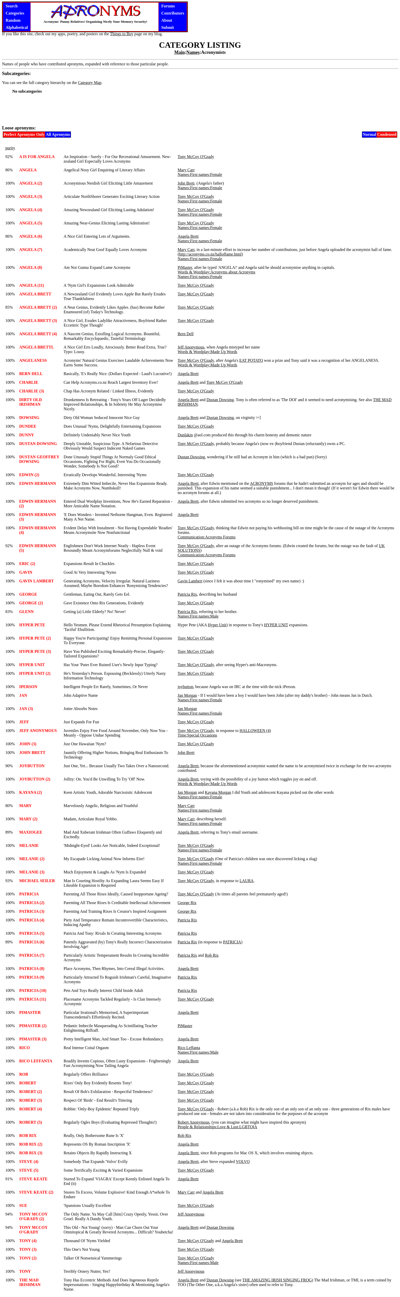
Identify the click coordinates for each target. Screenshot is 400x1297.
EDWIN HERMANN (37, 483)
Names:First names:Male (198, 616)
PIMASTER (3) (32, 1039)
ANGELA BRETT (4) (38, 334)
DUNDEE (27, 426)
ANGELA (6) (30, 236)
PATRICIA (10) (32, 990)
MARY (25, 805)
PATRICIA (29, 894)
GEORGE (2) (31, 603)
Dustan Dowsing (220, 400)
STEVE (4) (28, 1161)
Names (192, 52)
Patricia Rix (187, 594)
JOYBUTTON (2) (34, 779)
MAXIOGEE (30, 832)
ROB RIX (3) (30, 1153)
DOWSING (29, 417)
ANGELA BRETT (35, 294)
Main (179, 52)
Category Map (89, 82)
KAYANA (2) (30, 792)
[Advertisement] (200, 109)
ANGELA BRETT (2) (38, 307)
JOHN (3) (27, 744)
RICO (24, 1048)
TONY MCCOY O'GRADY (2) (33, 1216)
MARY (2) (28, 819)
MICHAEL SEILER (37, 881)
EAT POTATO (251, 360)
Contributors (172, 13)
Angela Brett (188, 236)
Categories (15, 13)
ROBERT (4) (30, 1109)
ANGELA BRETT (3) (38, 320)
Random (13, 20)
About (166, 20)
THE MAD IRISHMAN (30, 1282)
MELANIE (29, 845)
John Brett (186, 183)
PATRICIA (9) (31, 977)
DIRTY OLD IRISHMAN (30, 402)
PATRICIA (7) (31, 955)
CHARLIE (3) (31, 391)
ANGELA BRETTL (36, 347)
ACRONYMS (261, 483)
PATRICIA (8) (31, 968)
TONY (25, 1271)
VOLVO (243, 1161)
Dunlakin (185, 435)
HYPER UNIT (276, 625)
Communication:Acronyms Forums (206, 537)
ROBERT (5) (30, 1122)
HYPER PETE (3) (35, 651)
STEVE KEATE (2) (36, 1192)
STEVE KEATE (33, 1179)
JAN (23, 695)
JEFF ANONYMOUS (38, 730)
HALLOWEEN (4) (255, 730)
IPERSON (28, 686)
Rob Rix (212, 955)
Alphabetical (17, 27)
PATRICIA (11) (32, 999)
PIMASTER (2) (32, 1026)
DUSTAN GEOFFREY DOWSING (39, 459)
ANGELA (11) (31, 285)
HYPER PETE (32, 625)
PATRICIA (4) (31, 920)
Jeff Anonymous (191, 347)
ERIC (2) (27, 563)
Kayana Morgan (218, 792)
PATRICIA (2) (31, 902)
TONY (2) (27, 1258)
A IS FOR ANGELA (37, 156)
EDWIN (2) (29, 475)
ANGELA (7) (30, 249)
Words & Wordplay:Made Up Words (207, 352)
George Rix (187, 902)
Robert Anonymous (193, 1122)
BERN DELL (31, 373)
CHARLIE (28, 382)
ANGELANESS (33, 360)
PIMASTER (30, 1012)
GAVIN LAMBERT (36, 581)
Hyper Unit (217, 625)
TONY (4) (27, 1241)
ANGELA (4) (30, 210)
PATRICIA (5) (31, 933)
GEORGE (28, 594)
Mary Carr (186, 170)
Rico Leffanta (189, 1048)
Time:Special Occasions (197, 735)
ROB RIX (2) (30, 1144)
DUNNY (26, 435)
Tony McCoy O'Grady (196, 156)
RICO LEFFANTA (35, 1061)
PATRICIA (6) (31, 942)
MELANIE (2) (31, 859)
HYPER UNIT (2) (34, 673)
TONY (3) (27, 1249)
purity (10, 148)
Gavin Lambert (190, 581)
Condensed (386, 134)
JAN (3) (26, 708)
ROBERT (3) (30, 1100)
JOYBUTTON (31, 766)
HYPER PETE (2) (35, 638)
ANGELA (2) (30, 183)
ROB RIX (27, 1135)
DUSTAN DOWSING (38, 443)
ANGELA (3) (30, 196)
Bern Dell (186, 334)
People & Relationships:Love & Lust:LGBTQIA (217, 1127)
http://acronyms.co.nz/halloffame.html (210, 254)
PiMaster (185, 267)
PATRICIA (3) (31, 911)
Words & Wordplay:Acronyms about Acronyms (216, 272)
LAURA (247, 881)
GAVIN (25, 572)
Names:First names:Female (200, 174)
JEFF (24, 722)
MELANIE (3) (31, 872)
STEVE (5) (28, 1170)
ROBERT (27, 1083)
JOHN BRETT (32, 752)
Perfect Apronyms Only (24, 134)
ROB (23, 1074)
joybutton (185, 686)
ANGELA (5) (30, 223)
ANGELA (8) (30, 267)
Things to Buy (121, 34)
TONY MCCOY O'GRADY (33, 1229)
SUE (23, 1205)
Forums (168, 6)
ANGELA (27, 170)
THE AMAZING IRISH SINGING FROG (277, 1280)
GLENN (26, 611)
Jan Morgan (187, 695)
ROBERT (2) (30, 1091)
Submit (167, 27)
